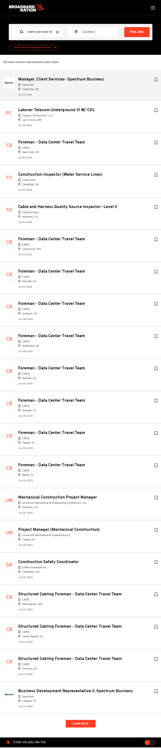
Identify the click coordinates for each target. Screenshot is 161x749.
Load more (80, 725)
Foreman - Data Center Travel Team (51, 144)
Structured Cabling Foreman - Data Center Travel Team (70, 596)
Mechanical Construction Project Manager (57, 499)
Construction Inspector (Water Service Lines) (60, 176)
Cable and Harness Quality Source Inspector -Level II (67, 208)
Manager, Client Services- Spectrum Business (61, 79)
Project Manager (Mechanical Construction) (59, 531)
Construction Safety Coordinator (48, 563)
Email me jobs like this (29, 744)
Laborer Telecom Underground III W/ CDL (56, 111)
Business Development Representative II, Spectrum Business (75, 692)
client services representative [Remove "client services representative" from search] (32, 47)
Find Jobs (137, 32)
